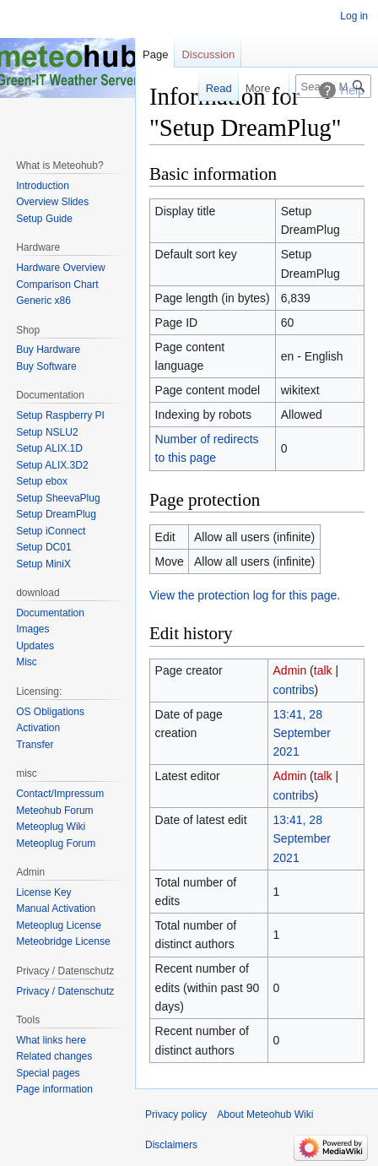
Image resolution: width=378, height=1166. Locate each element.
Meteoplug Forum (55, 843)
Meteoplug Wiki (50, 826)
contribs (294, 690)
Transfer (34, 745)
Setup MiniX (43, 564)
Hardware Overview (60, 268)
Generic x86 (43, 300)
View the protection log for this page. (244, 595)
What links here (51, 1040)
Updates (35, 646)
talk (323, 670)
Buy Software (46, 366)
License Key (43, 892)
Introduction (42, 186)
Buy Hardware (48, 349)
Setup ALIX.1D (49, 448)
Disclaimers (171, 1145)
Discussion (208, 54)
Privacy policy (176, 1114)
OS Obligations (50, 712)
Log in (354, 16)
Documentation (50, 613)
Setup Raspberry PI (60, 415)
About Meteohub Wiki (265, 1114)
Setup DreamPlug (56, 514)
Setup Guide (44, 219)
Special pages (47, 1073)
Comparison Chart (57, 284)
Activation (38, 728)
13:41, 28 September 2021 (302, 733)
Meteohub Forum (54, 810)
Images (32, 629)
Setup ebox (42, 481)
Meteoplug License (58, 925)
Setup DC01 (43, 547)
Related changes (54, 1056)
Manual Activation (55, 908)
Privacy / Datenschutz (65, 991)
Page (155, 54)
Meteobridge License (63, 941)
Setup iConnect (50, 531)
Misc (26, 662)
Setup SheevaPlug (58, 498)
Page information (54, 1089)
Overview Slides (52, 202)
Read (210, 88)
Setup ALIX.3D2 (52, 465)
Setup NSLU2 (47, 432)
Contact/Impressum (60, 794)
